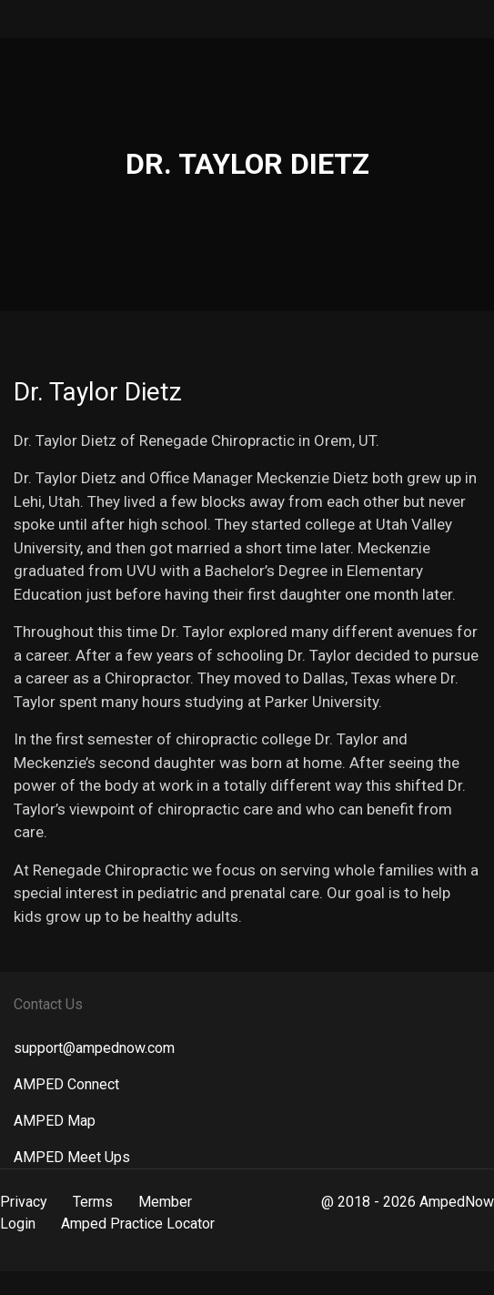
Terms (93, 1201)
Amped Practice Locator (138, 1223)
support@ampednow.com (94, 1048)
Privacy (23, 1201)
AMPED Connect (66, 1084)
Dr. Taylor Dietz (98, 392)
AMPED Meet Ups (72, 1157)
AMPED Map (55, 1120)
